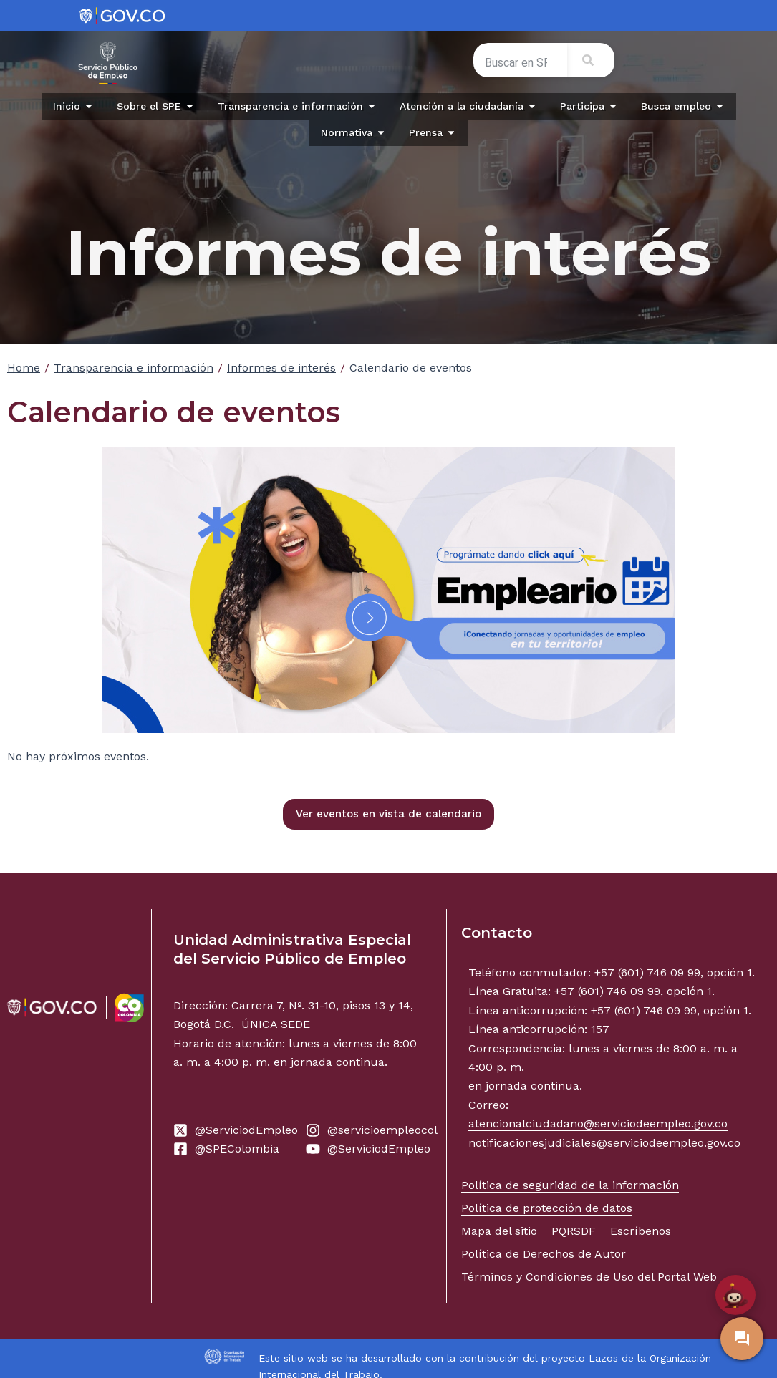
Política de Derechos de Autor (543, 1254)
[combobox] (520, 63)
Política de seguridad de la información (570, 1185)
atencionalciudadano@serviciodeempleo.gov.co (598, 1123)
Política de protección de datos (546, 1208)
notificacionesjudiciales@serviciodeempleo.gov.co (604, 1143)
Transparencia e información (133, 367)
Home (23, 367)
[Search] (590, 60)
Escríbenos (640, 1231)
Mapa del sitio (499, 1231)
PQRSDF (573, 1231)
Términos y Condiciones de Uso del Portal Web (589, 1277)
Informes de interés (281, 367)
